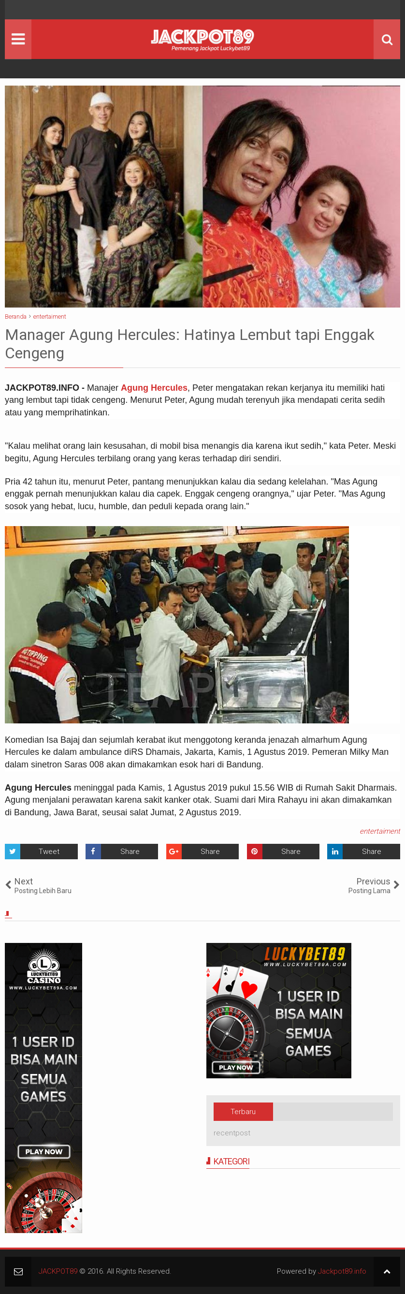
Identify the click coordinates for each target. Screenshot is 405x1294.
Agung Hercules (154, 388)
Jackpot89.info (342, 1271)
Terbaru (243, 1111)
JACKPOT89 (58, 1271)
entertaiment (380, 831)
